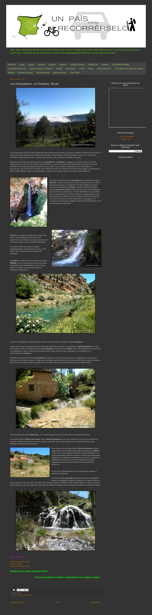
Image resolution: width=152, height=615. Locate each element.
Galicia (90, 69)
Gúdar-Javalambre (104, 69)
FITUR (81, 69)
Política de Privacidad (126, 137)
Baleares (41, 65)
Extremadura (71, 69)
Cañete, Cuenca (16, 564)
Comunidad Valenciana (17, 69)
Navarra (11, 73)
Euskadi (59, 69)
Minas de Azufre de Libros (19, 562)
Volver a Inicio (126, 139)
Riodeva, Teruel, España (24, 595)
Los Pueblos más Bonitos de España (129, 69)
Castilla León (93, 65)
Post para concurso (25, 73)
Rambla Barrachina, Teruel (20, 566)
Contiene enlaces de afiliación (40, 69)
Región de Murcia (60, 73)
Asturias (31, 65)
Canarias (52, 65)
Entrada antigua (95, 602)
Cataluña (104, 65)
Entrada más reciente (18, 602)
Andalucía (12, 65)
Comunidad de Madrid (120, 65)
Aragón (22, 65)
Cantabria (63, 65)
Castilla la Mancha (77, 65)
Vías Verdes (75, 73)
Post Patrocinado (42, 73)
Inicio (57, 602)
